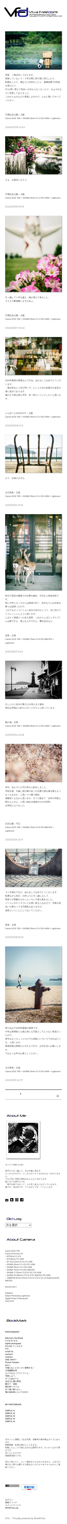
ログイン (9, 1500)
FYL (7, 1349)
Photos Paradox (12, 1362)
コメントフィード (13, 1505)
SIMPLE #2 (10, 1413)
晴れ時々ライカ (12, 1387)
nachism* (9, 1354)
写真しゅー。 (11, 1376)
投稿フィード (11, 1502)
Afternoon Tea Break (14, 1338)
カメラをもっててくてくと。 (18, 1373)
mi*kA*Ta (9, 1351)
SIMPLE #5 (10, 1421)
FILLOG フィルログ (14, 1346)
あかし (8, 1365)
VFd (7, 1518)
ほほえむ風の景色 (13, 1381)
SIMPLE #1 (10, 1410)
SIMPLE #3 (10, 1416)
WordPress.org (11, 1508)
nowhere (9, 1357)
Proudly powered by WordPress (29, 1518)
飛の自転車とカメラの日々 (17, 1392)
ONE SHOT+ (11, 1360)
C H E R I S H (11, 1341)
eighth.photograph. (13, 1343)
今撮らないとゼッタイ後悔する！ (20, 1368)
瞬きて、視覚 (11, 1384)
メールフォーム (45, 1464)
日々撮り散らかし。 (14, 1389)
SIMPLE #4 (10, 1419)
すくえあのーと (12, 1378)
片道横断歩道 (11, 1370)
